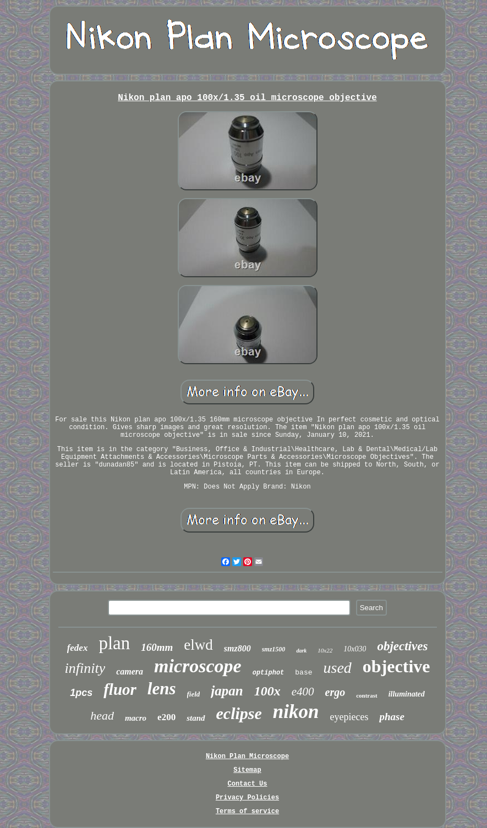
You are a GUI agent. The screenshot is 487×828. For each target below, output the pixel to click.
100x (267, 691)
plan (114, 643)
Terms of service (247, 811)
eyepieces (349, 716)
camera (129, 671)
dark (301, 651)
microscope (198, 666)
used (338, 667)
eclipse (239, 713)
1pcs (81, 692)
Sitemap (247, 770)
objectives (402, 646)
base (303, 672)
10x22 (325, 650)
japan (227, 690)
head (102, 715)
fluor (119, 689)
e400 (303, 691)
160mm (157, 647)
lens (161, 688)
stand (196, 718)
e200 (166, 717)
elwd (198, 645)
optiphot (268, 673)
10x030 (354, 649)
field (193, 694)
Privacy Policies (247, 798)
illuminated (406, 694)
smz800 (237, 648)
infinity (85, 668)
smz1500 (274, 649)
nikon (296, 711)
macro (135, 718)
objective (396, 666)
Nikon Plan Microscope (247, 756)
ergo (335, 692)
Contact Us (247, 784)
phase (391, 716)
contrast (366, 695)
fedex (77, 648)
